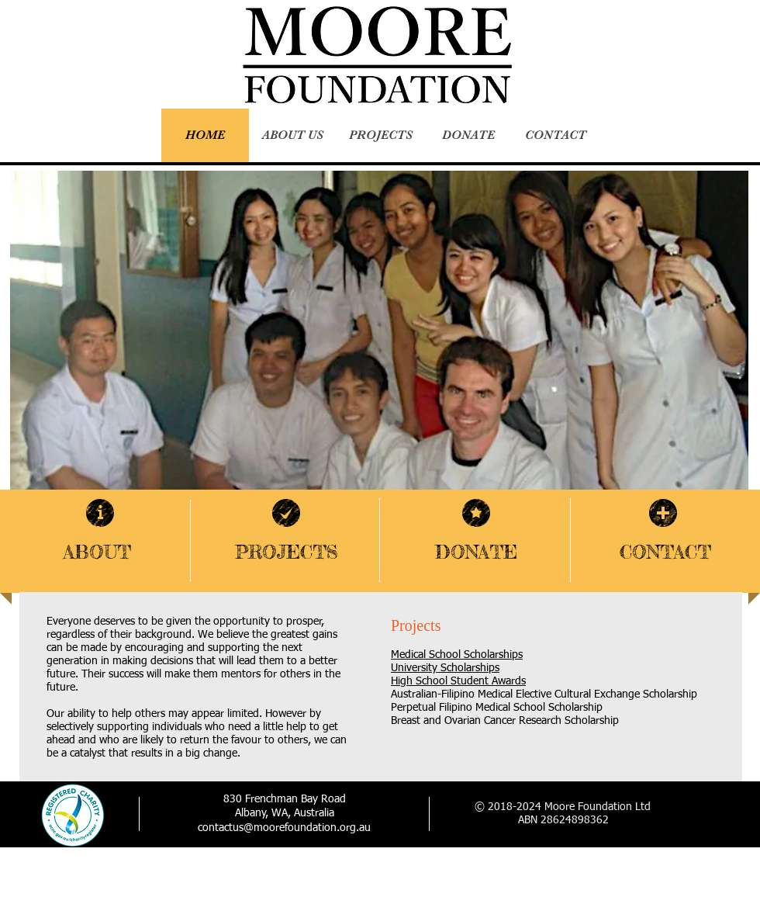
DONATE (476, 552)
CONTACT (665, 552)
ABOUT (97, 552)
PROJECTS (286, 552)
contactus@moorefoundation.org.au (284, 828)
